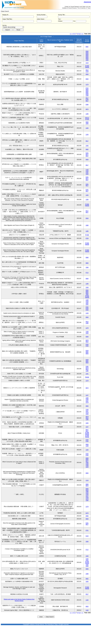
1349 (87, 414)
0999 (87, 94)
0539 (87, 350)
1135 (87, 169)
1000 (87, 60)
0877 (87, 461)
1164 (87, 399)
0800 (87, 55)
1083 (87, 541)
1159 (87, 313)
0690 (87, 516)
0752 (87, 88)
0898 (87, 257)
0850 (87, 57)
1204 (87, 560)
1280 (87, 500)
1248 (87, 95)
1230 (87, 134)
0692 (87, 578)
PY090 (87, 66)
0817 (87, 101)
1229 (87, 301)
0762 (87, 307)
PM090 (87, 67)
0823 (87, 321)
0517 (87, 98)
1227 (87, 395)
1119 (87, 71)
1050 (87, 123)
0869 (87, 278)
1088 (87, 398)
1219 (87, 480)
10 (79, 33)
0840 (87, 459)
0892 (87, 149)
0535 (87, 488)
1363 (87, 145)
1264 (87, 566)
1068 (87, 225)
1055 (87, 581)
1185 (87, 323)
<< (70, 33)
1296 (87, 114)
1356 (87, 199)
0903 (87, 353)
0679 (87, 340)
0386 (87, 104)
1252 (87, 174)
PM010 (87, 118)
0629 (87, 490)
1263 (87, 564)
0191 (87, 153)
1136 (87, 171)
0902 (87, 352)
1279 (87, 84)
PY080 (87, 235)
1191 (87, 172)
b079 (87, 513)
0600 (87, 54)
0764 (87, 99)
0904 (87, 89)
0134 (87, 536)
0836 (87, 58)
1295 (87, 231)
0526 (87, 218)
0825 (87, 606)
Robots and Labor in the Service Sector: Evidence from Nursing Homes (19, 600)
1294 (87, 128)
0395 (87, 366)
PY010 (87, 119)
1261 (87, 373)
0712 (87, 272)
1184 (87, 600)
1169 (87, 300)
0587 (87, 46)
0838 (87, 444)
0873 (87, 388)
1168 (87, 464)
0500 (87, 51)
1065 (87, 462)
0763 (87, 308)
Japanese (87, 2)
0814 (87, 70)
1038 (87, 287)
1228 (87, 497)
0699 (87, 458)
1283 (87, 195)
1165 (87, 494)
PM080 (87, 377)
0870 (87, 109)
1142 (87, 558)
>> (82, 33)
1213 (87, 63)
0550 (87, 52)
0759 (87, 238)
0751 (87, 530)
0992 (87, 92)
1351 (87, 304)
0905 (87, 91)
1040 (87, 556)
